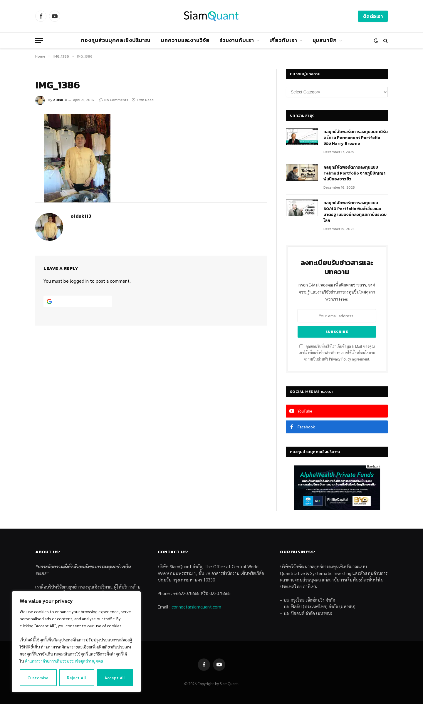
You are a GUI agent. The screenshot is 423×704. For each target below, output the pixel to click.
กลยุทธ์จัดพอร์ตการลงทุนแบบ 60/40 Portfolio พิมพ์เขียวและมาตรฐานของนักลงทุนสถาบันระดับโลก (355, 212)
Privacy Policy (340, 359)
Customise (38, 677)
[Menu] (39, 40)
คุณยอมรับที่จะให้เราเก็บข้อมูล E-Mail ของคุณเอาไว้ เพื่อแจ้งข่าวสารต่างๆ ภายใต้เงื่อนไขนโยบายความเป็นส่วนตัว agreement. (337, 352)
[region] (76, 641)
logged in (79, 281)
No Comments (113, 100)
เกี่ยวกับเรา (283, 40)
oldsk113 (60, 100)
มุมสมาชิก (325, 40)
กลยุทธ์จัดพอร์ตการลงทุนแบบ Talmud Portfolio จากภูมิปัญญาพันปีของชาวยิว (354, 173)
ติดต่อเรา (373, 16)
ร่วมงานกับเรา (237, 40)
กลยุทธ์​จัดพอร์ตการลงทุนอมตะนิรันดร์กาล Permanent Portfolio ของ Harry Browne (355, 138)
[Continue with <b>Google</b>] (77, 301)
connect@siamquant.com (196, 606)
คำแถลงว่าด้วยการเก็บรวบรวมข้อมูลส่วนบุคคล (64, 660)
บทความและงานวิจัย (185, 40)
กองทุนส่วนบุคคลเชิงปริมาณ (116, 40)
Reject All (76, 677)
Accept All (115, 677)
